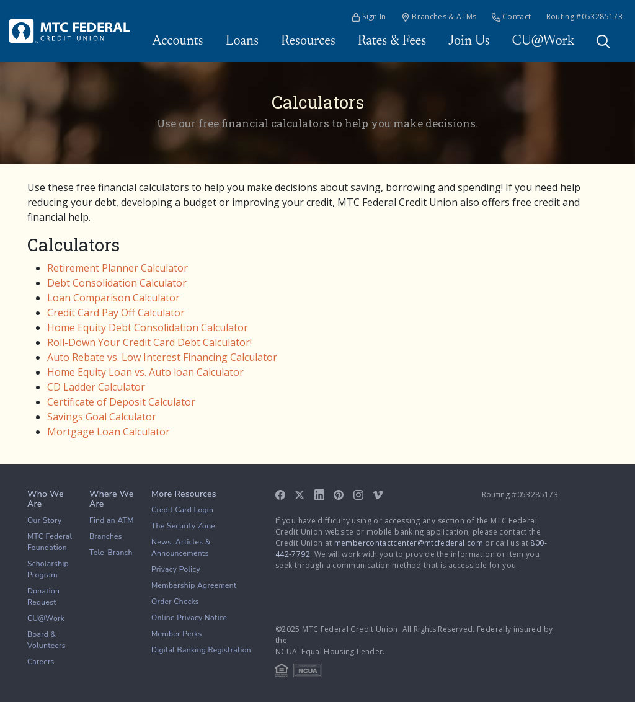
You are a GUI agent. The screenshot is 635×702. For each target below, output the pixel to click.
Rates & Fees (392, 41)
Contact (511, 16)
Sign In (369, 16)
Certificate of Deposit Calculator (121, 402)
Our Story (44, 520)
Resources (308, 41)
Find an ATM (111, 520)
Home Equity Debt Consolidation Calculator (147, 327)
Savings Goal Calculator (101, 417)
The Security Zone (183, 526)
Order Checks (175, 601)
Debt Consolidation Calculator (117, 283)
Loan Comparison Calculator (113, 297)
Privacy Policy (175, 569)
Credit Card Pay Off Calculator (116, 312)
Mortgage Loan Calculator (108, 431)
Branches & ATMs (439, 16)
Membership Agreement (194, 585)
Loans (242, 41)
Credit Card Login (182, 510)
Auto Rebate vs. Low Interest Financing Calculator (162, 357)
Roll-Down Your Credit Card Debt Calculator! (149, 342)
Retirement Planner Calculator (117, 268)
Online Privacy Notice (189, 618)
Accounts (177, 41)
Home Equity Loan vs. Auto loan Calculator (145, 372)
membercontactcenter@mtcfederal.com (408, 543)
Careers (41, 662)
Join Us (468, 41)
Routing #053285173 (584, 16)
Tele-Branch (111, 553)
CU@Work (543, 41)
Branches (105, 536)
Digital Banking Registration (201, 650)
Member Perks (176, 634)
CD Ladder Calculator (96, 387)
